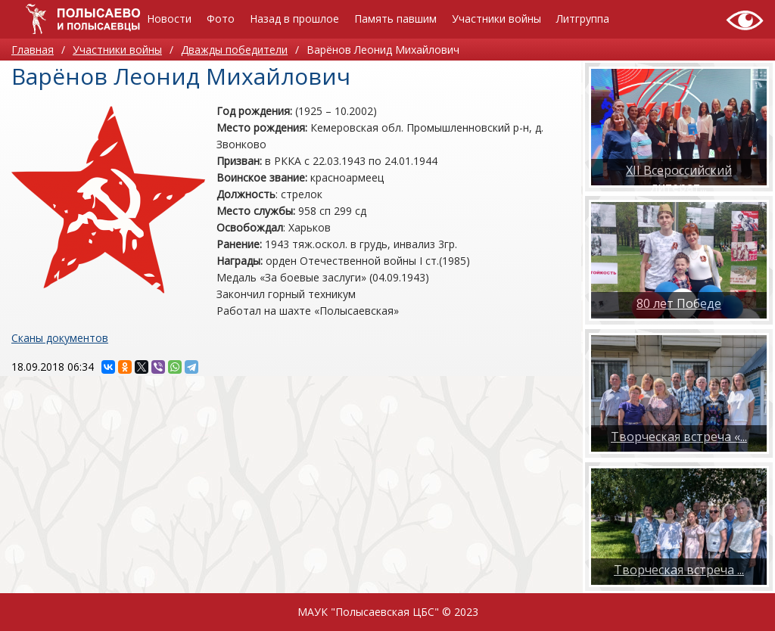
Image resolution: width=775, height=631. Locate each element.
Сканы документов (59, 338)
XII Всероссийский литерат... (679, 178)
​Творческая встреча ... (679, 569)
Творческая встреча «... (679, 436)
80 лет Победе (678, 303)
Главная (32, 49)
